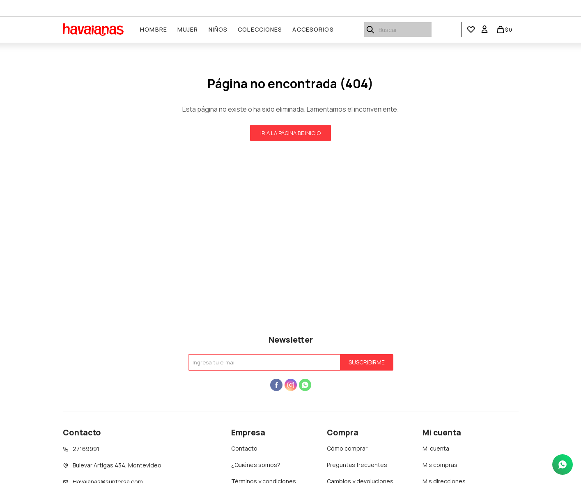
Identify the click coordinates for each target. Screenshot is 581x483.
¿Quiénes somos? (255, 465)
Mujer (188, 29)
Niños (218, 29)
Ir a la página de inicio (290, 133)
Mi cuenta (436, 448)
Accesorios (313, 29)
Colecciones (260, 29)
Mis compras (440, 465)
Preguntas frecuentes (357, 465)
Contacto (244, 448)
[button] (471, 30)
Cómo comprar (347, 448)
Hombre (154, 29)
